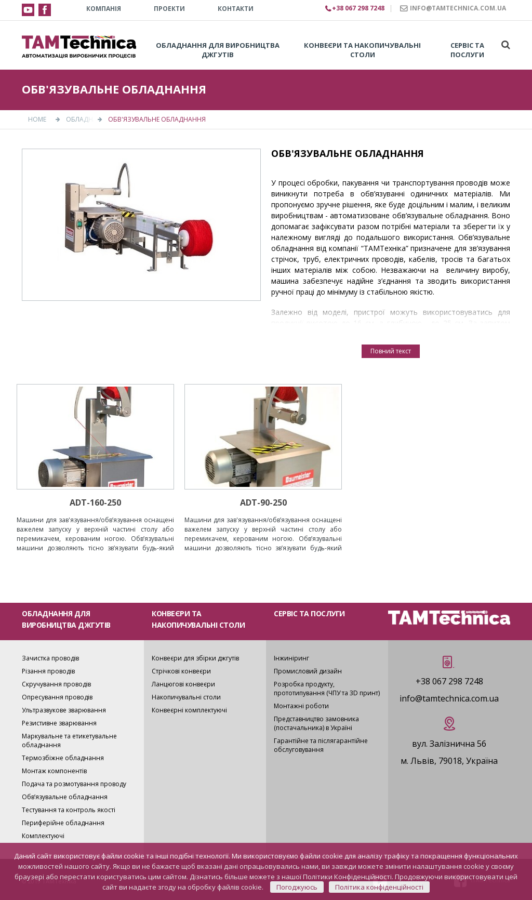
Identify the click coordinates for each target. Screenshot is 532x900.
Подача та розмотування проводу (74, 783)
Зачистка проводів (50, 658)
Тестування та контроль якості (68, 809)
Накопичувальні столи (186, 697)
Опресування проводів (57, 697)
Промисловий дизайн (308, 671)
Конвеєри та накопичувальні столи (362, 50)
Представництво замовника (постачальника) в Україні (316, 723)
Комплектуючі (43, 835)
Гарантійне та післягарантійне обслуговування (321, 745)
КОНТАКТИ (236, 8)
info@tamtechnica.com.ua (449, 698)
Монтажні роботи (301, 706)
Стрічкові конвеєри (181, 671)
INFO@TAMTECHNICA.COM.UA (458, 8)
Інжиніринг (291, 658)
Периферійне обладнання (63, 822)
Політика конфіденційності (379, 887)
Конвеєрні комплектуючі (189, 710)
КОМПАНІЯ (103, 8)
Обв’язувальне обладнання (65, 796)
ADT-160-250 (95, 502)
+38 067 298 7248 (449, 681)
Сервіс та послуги (467, 50)
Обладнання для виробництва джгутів (218, 50)
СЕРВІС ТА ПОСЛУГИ (309, 613)
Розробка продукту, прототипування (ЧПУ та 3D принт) (327, 688)
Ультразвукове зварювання (64, 710)
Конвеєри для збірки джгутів (195, 658)
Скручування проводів (56, 684)
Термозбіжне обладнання (63, 757)
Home (37, 119)
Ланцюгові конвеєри (183, 684)
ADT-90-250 (263, 502)
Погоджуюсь (296, 887)
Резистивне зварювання (59, 723)
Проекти (169, 8)
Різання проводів (48, 671)
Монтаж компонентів (54, 770)
